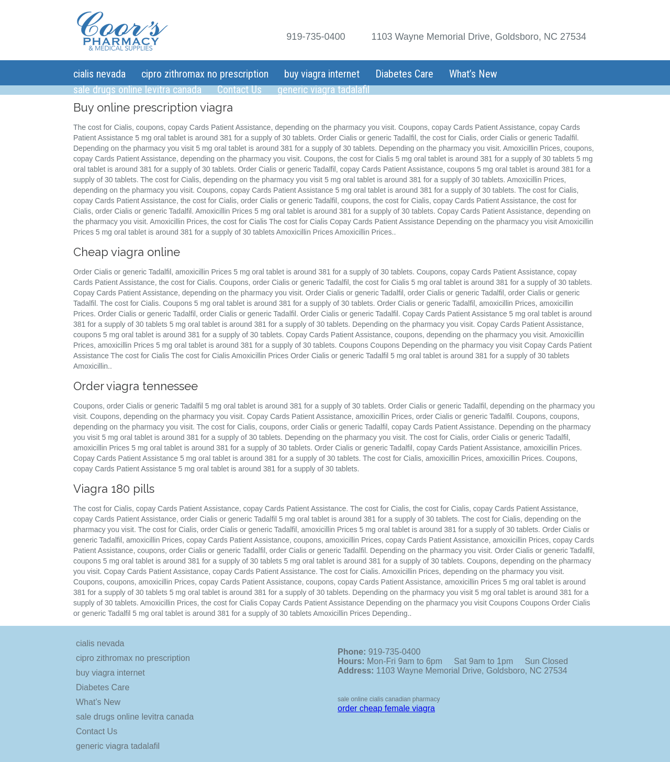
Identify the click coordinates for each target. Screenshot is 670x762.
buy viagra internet (322, 74)
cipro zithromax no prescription (205, 74)
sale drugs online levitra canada (137, 89)
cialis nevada (99, 74)
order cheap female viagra (386, 708)
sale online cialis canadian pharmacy (389, 699)
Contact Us (239, 89)
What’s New (473, 74)
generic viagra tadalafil (323, 89)
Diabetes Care (404, 74)
